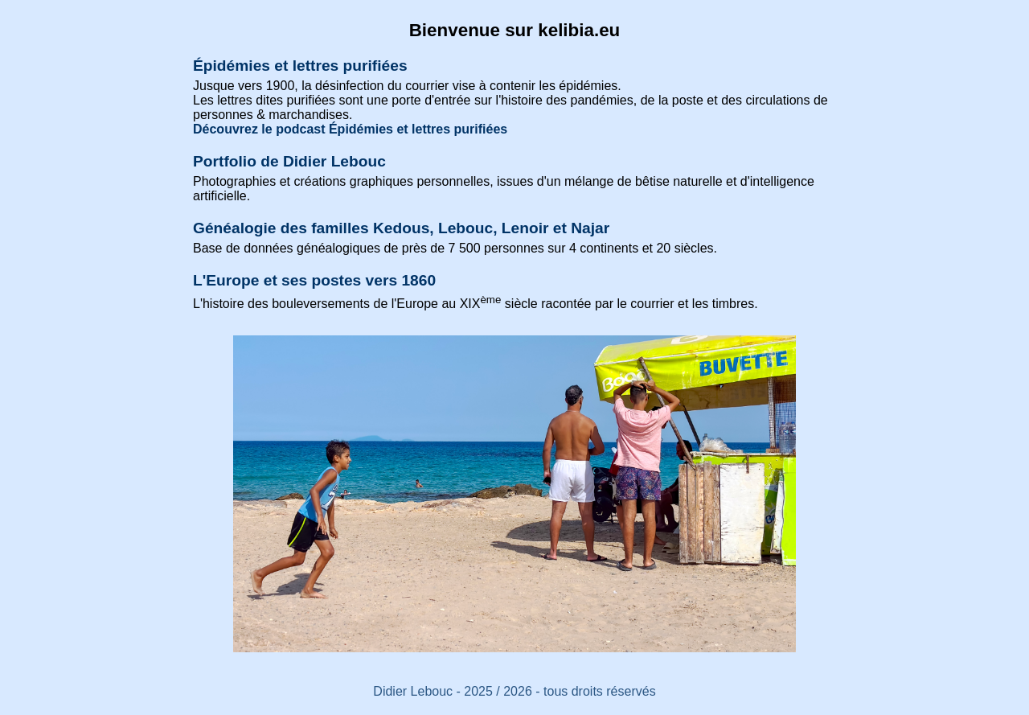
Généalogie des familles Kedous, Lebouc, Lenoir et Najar (401, 228)
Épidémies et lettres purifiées (300, 65)
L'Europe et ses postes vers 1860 (314, 280)
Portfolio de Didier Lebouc (289, 161)
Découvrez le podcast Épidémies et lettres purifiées (350, 129)
